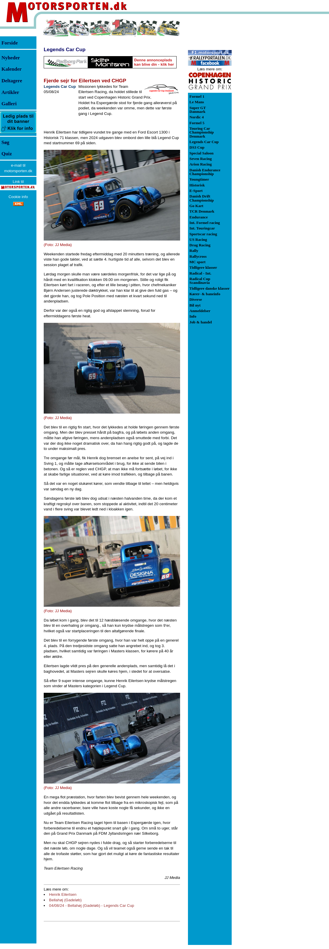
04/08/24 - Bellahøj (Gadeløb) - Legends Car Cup (91, 905)
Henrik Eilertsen (62, 894)
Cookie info (18, 197)
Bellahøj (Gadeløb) (65, 900)
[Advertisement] (262, 106)
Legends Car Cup (64, 49)
